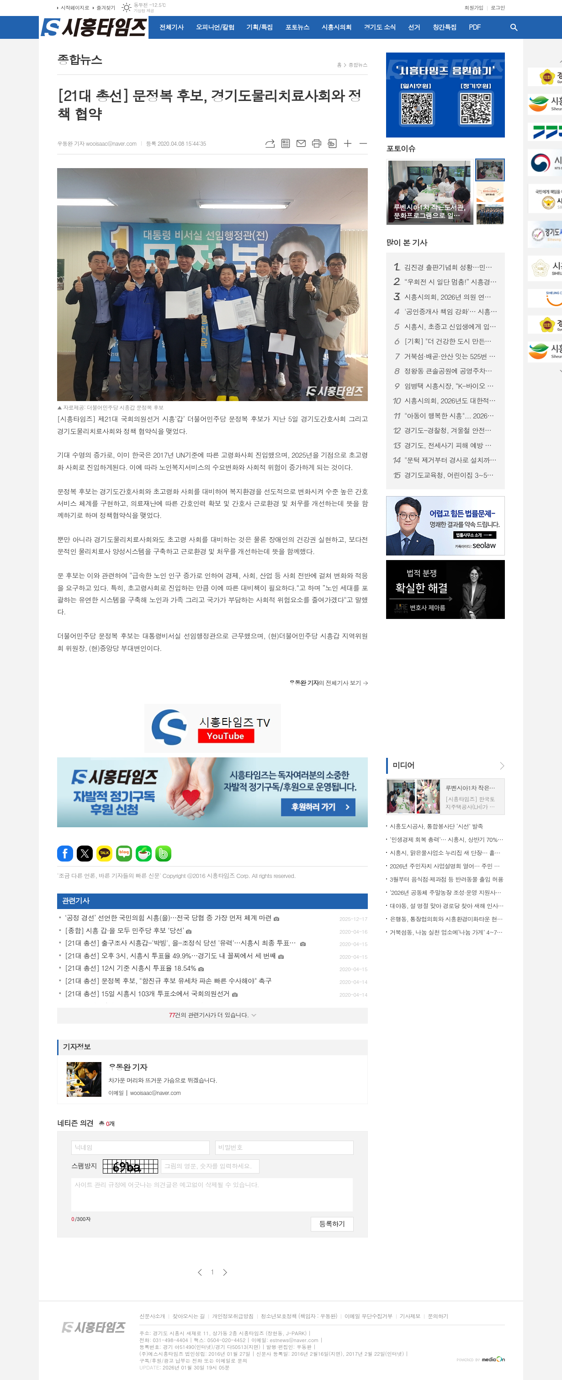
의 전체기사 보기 (325, 682)
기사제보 (410, 1316)
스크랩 (332, 143)
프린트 (316, 143)
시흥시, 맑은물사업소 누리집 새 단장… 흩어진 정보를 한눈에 (447, 852)
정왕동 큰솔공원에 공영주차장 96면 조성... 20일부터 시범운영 (451, 370)
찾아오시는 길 (188, 1316)
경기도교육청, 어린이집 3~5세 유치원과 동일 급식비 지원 (451, 475)
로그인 (498, 7)
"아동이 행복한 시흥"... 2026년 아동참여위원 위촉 (451, 415)
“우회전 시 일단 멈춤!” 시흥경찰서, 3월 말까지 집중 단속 (451, 281)
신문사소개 (152, 1316)
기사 (406, 242)
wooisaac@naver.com (144, 1092)
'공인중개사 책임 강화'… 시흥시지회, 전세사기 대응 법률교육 (451, 311)
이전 (200, 1272)
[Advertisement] (443, 687)
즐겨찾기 (105, 7)
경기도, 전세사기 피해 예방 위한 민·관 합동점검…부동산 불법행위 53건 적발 (451, 445)
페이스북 (65, 854)
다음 (225, 1272)
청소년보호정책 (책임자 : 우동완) (299, 1316)
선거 (414, 27)
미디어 (403, 765)
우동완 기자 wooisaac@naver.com (97, 143)
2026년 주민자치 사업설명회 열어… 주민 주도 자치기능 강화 (447, 866)
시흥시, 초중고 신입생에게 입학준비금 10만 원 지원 (451, 326)
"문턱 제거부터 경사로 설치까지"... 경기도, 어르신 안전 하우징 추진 (451, 460)
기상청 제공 (143, 11)
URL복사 (270, 143)
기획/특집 (260, 27)
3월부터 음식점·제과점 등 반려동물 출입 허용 (446, 879)
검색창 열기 (514, 27)
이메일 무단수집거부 (368, 1316)
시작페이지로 (75, 7)
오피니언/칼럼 (215, 27)
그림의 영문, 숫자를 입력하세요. (207, 1166)
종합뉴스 (358, 64)
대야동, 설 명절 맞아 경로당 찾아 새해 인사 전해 (447, 905)
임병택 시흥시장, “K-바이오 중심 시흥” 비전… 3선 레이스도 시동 (451, 386)
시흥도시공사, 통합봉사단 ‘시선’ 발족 (436, 826)
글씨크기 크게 (347, 143)
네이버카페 (144, 854)
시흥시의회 (337, 27)
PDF (474, 27)
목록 (285, 143)
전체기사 (171, 27)
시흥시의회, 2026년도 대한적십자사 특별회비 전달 (451, 400)
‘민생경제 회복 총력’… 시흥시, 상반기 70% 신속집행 (447, 839)
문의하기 (438, 1316)
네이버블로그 (124, 854)
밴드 (163, 854)
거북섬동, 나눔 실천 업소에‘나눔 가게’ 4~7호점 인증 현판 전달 (447, 932)
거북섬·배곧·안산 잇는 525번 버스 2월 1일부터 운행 (451, 356)
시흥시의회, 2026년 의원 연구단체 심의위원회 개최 (451, 296)
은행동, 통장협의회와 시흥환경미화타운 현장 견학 (447, 919)
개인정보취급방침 (232, 1316)
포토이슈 (400, 148)
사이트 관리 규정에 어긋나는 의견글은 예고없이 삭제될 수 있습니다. (166, 1184)
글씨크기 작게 (363, 143)
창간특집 (445, 27)
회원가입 (474, 7)
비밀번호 (230, 1147)
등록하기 (332, 1223)
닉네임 (83, 1147)
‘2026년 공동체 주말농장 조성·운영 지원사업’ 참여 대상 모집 (447, 892)
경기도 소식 (380, 27)
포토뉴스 (297, 27)
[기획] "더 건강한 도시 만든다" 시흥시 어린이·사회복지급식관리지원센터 (451, 341)
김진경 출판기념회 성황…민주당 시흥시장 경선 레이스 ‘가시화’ (451, 267)
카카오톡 (104, 854)
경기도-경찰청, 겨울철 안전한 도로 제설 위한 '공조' (451, 430)
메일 (301, 143)
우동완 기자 (127, 1067)
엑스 (85, 854)
